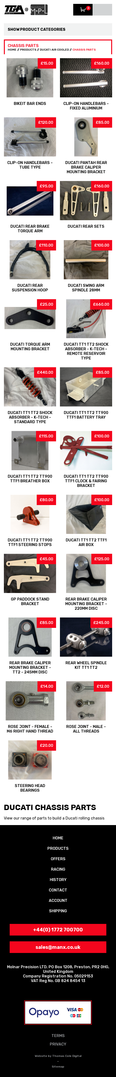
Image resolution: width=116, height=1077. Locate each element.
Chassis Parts (84, 49)
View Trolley (83, 10)
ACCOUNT (58, 900)
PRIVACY (58, 1044)
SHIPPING (58, 911)
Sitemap (58, 1066)
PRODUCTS (28, 49)
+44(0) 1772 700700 (58, 930)
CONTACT (58, 890)
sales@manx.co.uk (58, 947)
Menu (102, 10)
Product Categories (42, 29)
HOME (12, 49)
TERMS (58, 1035)
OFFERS (58, 859)
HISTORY (58, 879)
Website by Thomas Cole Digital (58, 1056)
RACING (58, 869)
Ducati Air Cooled (54, 49)
